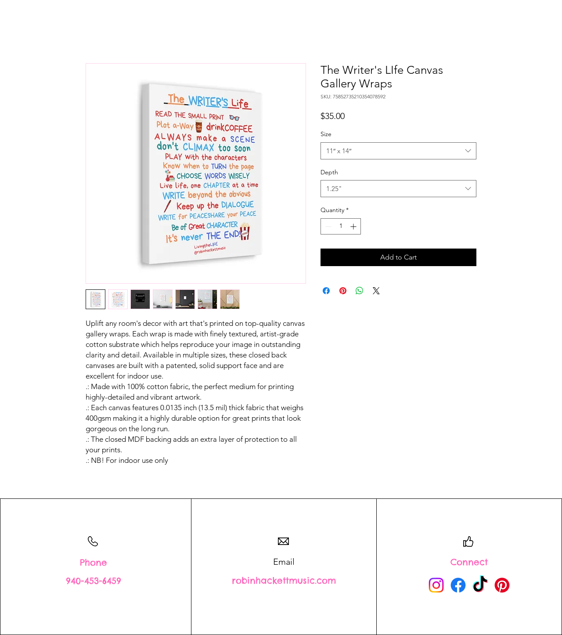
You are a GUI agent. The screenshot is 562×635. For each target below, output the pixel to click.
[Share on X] (376, 290)
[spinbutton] (341, 226)
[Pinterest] (502, 585)
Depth (329, 172)
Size (326, 134)
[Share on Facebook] (326, 290)
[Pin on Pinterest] (343, 290)
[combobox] (398, 150)
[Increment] (354, 226)
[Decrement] (327, 226)
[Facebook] (458, 585)
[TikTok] (480, 585)
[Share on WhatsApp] (359, 290)
